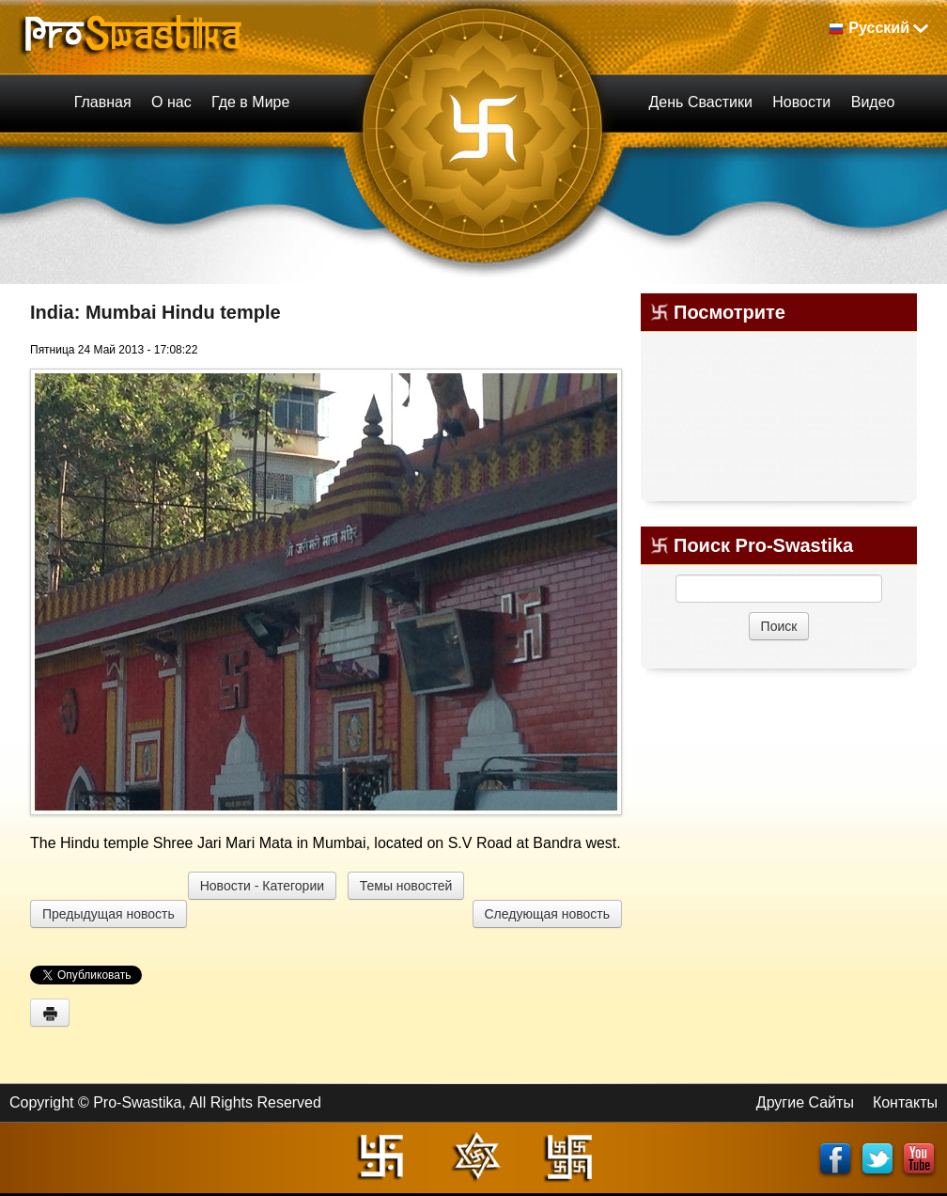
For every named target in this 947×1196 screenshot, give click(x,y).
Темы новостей (406, 885)
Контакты (905, 1102)
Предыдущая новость (108, 913)
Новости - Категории (262, 885)
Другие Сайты (805, 1102)
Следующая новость (548, 913)
